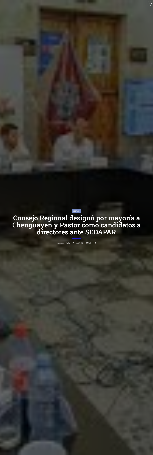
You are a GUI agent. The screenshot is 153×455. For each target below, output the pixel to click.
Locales (76, 196)
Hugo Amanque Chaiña (63, 228)
